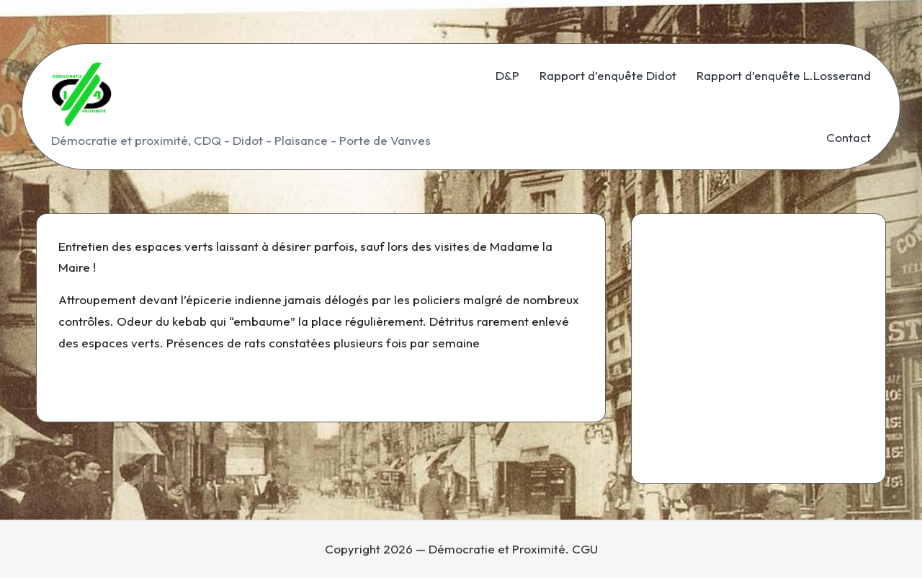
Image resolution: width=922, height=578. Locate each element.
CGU (585, 548)
